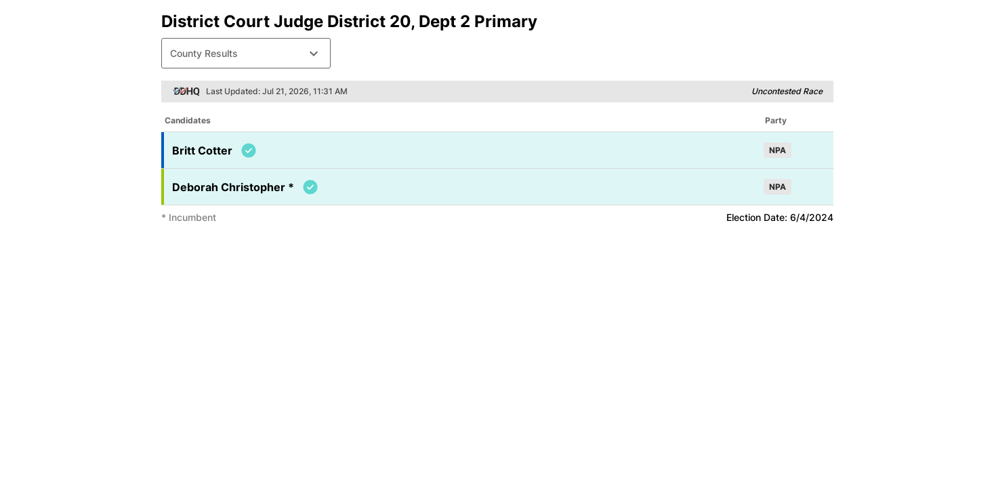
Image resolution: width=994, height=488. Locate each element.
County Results (246, 53)
